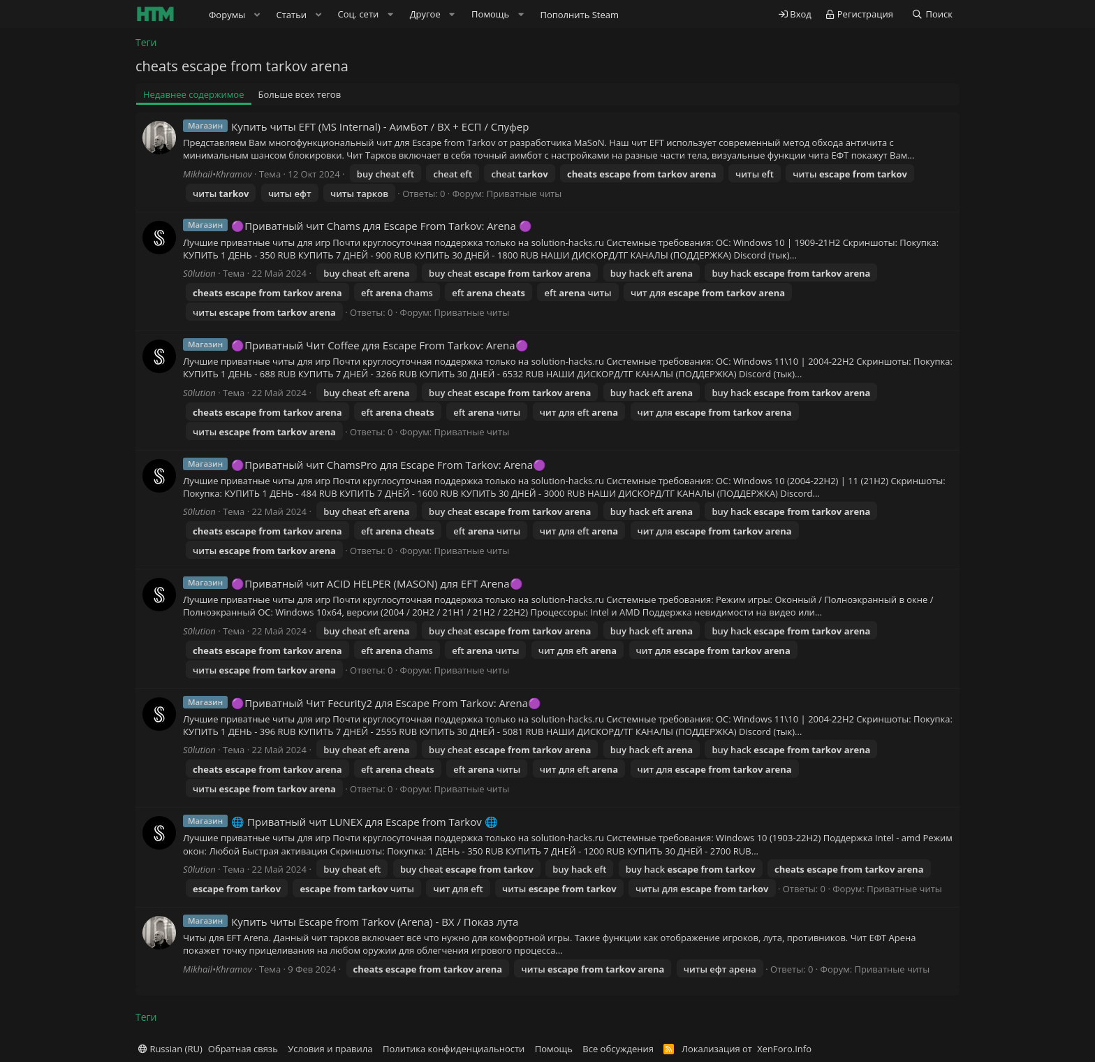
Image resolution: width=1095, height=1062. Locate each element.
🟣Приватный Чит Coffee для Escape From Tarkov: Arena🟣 (379, 345)
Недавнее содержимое (193, 94)
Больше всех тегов (299, 94)
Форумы (227, 14)
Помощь (554, 1048)
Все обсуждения (618, 1048)
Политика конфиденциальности (453, 1048)
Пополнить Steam (579, 14)
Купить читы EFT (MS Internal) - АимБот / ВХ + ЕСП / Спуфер (380, 126)
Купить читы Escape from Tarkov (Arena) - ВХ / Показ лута (374, 922)
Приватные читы (524, 193)
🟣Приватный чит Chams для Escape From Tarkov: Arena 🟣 (381, 226)
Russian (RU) (170, 1048)
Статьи (292, 14)
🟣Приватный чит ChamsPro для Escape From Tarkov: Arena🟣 (388, 465)
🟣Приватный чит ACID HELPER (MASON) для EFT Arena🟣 (376, 583)
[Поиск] (932, 14)
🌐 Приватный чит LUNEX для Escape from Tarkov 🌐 (364, 822)
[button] (257, 14)
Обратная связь (243, 1048)
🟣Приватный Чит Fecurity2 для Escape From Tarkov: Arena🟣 (386, 703)
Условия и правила (330, 1048)
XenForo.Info (784, 1048)
